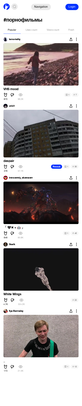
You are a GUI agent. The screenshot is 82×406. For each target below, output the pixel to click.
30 (74, 166)
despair (8, 161)
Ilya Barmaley (16, 311)
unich (12, 106)
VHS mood (11, 89)
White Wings (12, 294)
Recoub (56, 166)
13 (74, 366)
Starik (12, 244)
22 (74, 300)
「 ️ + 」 (14, 227)
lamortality (14, 39)
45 (74, 233)
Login (72, 7)
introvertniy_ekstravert (21, 178)
